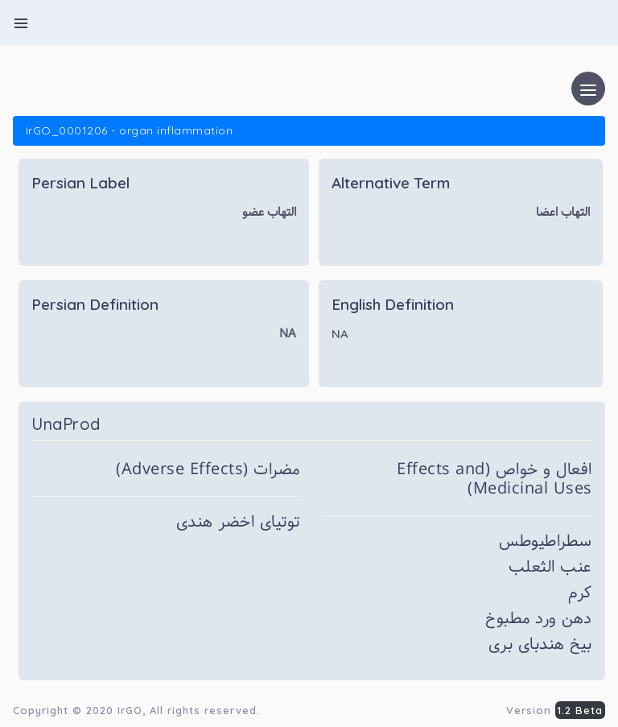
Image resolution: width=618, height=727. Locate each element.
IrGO (129, 710)
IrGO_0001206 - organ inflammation (129, 130)
